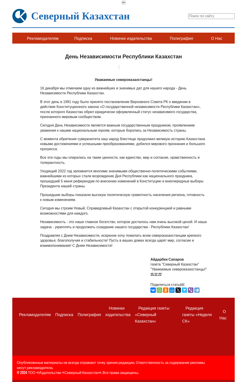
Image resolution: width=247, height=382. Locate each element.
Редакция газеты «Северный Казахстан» (152, 314)
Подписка (83, 38)
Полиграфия (181, 38)
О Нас (216, 38)
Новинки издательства (131, 38)
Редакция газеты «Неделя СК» (197, 314)
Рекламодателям (43, 38)
